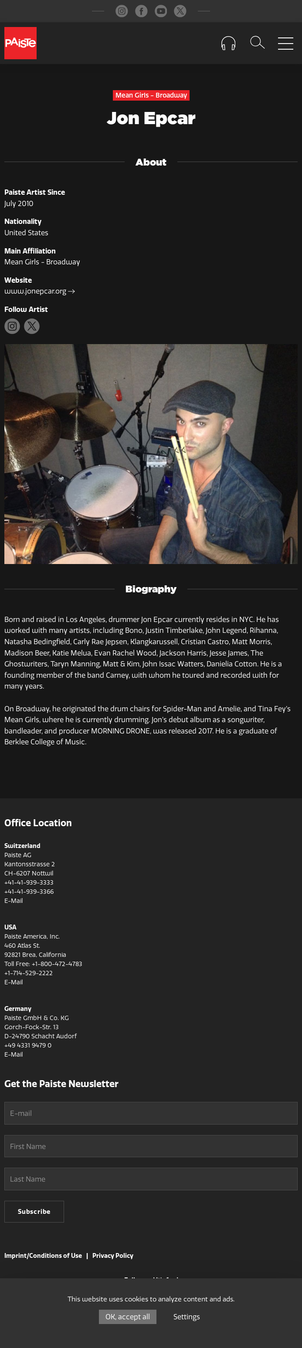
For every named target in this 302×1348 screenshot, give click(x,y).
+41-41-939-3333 (29, 882)
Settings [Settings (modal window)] (186, 1317)
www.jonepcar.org (39, 291)
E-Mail (13, 901)
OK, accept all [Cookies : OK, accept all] (127, 1317)
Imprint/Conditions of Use (43, 1256)
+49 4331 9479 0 (27, 1045)
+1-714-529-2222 (28, 973)
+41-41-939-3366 (29, 891)
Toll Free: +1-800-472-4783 (43, 964)
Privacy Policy (112, 1256)
